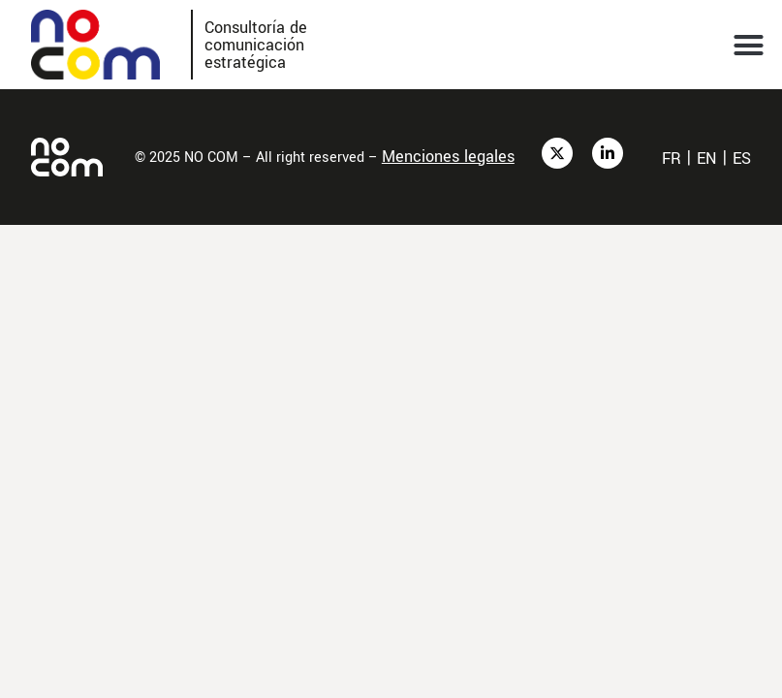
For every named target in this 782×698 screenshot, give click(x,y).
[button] (749, 44)
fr (671, 158)
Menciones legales (448, 156)
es (742, 158)
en (707, 158)
